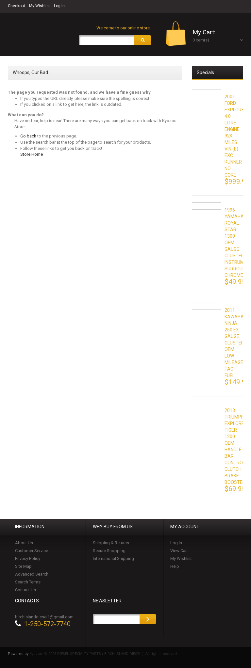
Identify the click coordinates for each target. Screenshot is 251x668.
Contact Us (25, 589)
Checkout (16, 6)
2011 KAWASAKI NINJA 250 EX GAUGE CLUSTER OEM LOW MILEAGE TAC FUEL (236, 343)
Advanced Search (31, 574)
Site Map (23, 566)
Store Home (31, 154)
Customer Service (31, 550)
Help (174, 566)
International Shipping (113, 558)
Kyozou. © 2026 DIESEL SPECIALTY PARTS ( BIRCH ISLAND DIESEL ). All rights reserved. (103, 654)
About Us (24, 542)
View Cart (179, 550)
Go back (28, 136)
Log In (59, 6)
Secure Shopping (109, 550)
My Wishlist (39, 6)
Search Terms (28, 582)
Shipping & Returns (111, 542)
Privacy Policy (27, 558)
